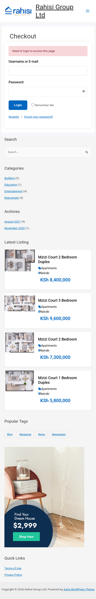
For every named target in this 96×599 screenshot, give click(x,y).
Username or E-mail (23, 61)
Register (14, 116)
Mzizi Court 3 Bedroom (57, 300)
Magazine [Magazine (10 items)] (25, 434)
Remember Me (44, 105)
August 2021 (12, 221)
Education (10, 184)
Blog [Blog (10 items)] (10, 434)
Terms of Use (12, 568)
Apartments (49, 268)
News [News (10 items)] (41, 434)
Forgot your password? (38, 116)
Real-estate (11, 197)
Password (16, 82)
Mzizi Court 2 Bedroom (57, 339)
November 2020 (14, 228)
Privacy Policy (13, 574)
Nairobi (44, 273)
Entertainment (13, 191)
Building (9, 178)
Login (18, 105)
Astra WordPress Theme (78, 589)
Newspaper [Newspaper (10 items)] (59, 434)
